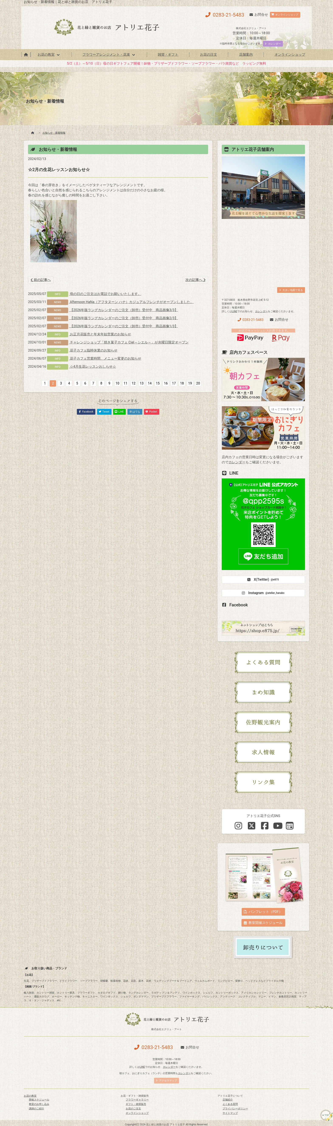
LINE (234, 311)
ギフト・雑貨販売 (136, 1104)
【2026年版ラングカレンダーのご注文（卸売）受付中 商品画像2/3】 (123, 318)
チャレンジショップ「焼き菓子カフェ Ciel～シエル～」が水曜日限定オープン (129, 342)
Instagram (262, 593)
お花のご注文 (133, 1108)
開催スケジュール (39, 1099)
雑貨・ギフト (168, 54)
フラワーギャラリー (137, 1099)
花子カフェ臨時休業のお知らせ (93, 350)
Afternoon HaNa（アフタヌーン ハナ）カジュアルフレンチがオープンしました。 (131, 302)
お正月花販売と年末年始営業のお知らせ (100, 334)
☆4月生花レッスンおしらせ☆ (92, 366)
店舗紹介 (228, 1099)
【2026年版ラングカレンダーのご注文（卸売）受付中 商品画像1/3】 (123, 326)
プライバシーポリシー (235, 1108)
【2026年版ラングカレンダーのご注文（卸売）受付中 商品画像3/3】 (123, 310)
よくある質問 (230, 1104)
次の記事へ (195, 280)
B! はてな (135, 411)
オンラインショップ (290, 54)
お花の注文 (208, 54)
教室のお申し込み (39, 1104)
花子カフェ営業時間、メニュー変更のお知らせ (105, 358)
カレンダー (261, 311)
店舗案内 (246, 54)
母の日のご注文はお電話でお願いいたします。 (105, 294)
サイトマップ (230, 1113)
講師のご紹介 (36, 1108)
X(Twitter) (262, 579)
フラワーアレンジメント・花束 (106, 54)
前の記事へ (41, 280)
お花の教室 (46, 54)
